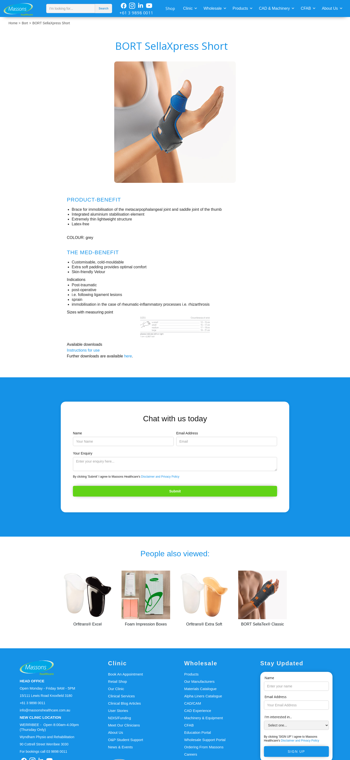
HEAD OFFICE (32, 681)
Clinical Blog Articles (124, 703)
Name (77, 433)
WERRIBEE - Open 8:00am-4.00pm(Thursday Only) (49, 727)
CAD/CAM (192, 703)
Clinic (187, 8)
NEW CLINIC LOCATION (40, 717)
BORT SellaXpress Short (51, 23)
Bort (25, 23)
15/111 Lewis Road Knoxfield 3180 (46, 696)
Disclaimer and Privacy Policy (160, 476)
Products (240, 8)
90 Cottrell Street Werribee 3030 (44, 744)
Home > (14, 23)
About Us (330, 8)
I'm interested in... (278, 717)
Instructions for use (83, 350)
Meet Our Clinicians (124, 725)
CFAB (306, 8)
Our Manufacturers (199, 681)
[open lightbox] (175, 122)
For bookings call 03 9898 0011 (43, 751)
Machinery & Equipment (203, 718)
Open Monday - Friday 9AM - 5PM (47, 688)
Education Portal (197, 732)
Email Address (187, 433)
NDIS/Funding (119, 718)
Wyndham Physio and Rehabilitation (47, 737)
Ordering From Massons (204, 747)
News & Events (120, 747)
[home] (22, 8)
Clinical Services (121, 696)
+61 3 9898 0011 (136, 13)
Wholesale (212, 8)
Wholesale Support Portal (205, 740)
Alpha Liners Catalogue (203, 696)
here (128, 356)
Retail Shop (117, 681)
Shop (170, 8)
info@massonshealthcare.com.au (45, 710)
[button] (189, 8)
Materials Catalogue (200, 689)
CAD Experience (197, 711)
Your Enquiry (82, 453)
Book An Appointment (125, 674)
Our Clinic (116, 689)
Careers (190, 754)
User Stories (118, 711)
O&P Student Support (125, 740)
